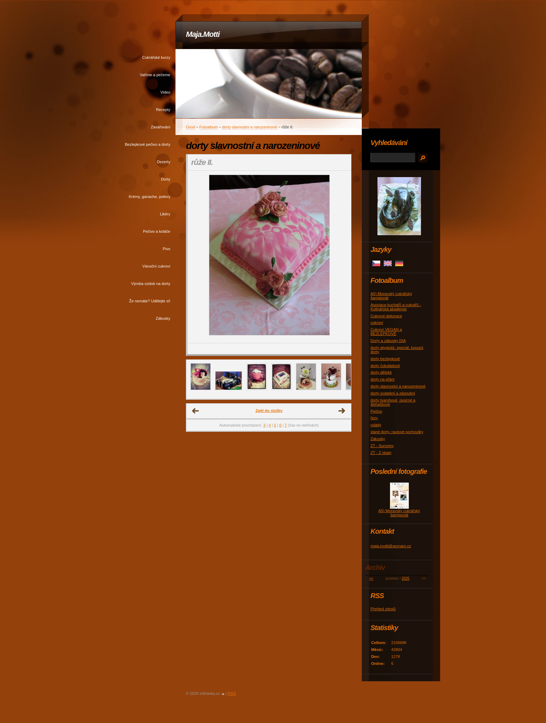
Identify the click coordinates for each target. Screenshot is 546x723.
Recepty (163, 110)
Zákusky (163, 318)
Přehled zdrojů (383, 609)
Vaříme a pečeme (155, 75)
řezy (374, 418)
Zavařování (160, 127)
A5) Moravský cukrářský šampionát (399, 513)
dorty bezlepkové (385, 359)
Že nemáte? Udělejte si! (149, 301)
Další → (342, 411)
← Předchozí (195, 411)
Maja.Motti (203, 34)
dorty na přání (382, 379)
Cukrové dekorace (386, 316)
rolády (375, 425)
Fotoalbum (209, 127)
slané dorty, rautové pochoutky (396, 432)
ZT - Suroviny (382, 446)
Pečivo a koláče (156, 231)
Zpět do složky (269, 410)
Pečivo (376, 411)
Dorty (165, 179)
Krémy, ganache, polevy (149, 196)
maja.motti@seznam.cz (390, 546)
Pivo (166, 249)
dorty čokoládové (385, 366)
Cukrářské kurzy (156, 57)
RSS (232, 693)
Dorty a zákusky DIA (388, 341)
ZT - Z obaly (380, 453)
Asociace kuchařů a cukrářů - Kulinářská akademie (395, 307)
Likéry (165, 214)
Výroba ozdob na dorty (150, 283)
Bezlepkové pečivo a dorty (147, 144)
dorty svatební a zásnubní (392, 393)
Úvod (190, 127)
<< (371, 578)
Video (165, 92)
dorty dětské (381, 372)
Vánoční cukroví (156, 266)
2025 (405, 578)
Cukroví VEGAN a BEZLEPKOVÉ (386, 331)
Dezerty (163, 162)
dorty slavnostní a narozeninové (249, 127)
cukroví (376, 322)
